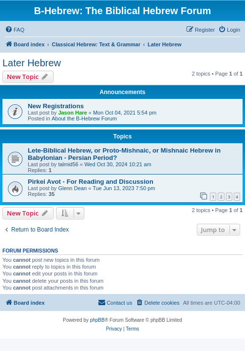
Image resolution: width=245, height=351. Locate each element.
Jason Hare (72, 113)
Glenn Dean (72, 188)
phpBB (97, 320)
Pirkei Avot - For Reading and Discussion (90, 181)
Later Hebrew (31, 63)
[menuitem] (14, 30)
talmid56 (68, 164)
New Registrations (56, 106)
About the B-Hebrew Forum (84, 118)
